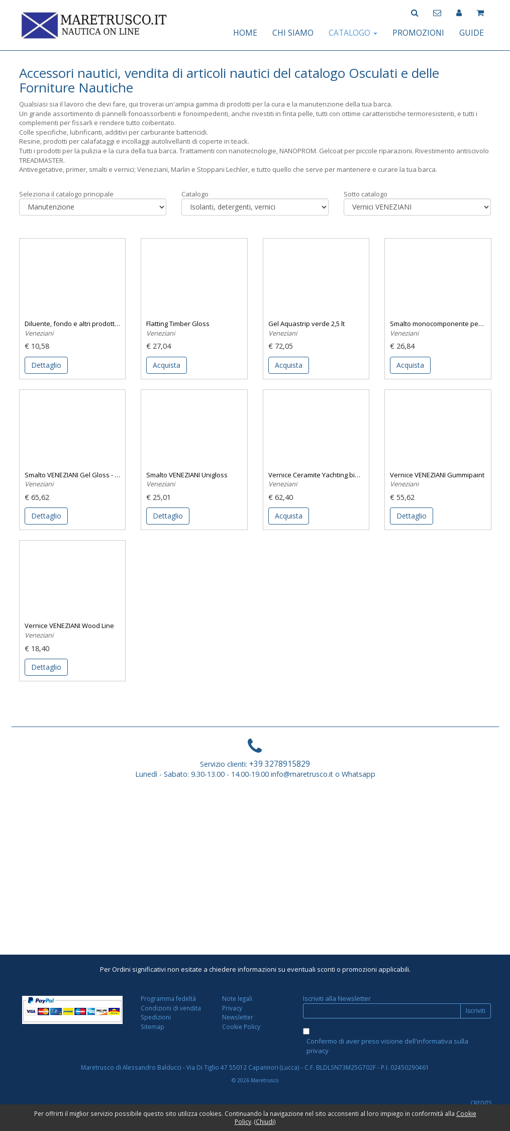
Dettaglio (46, 365)
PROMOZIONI (418, 32)
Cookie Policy (241, 1026)
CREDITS (480, 1102)
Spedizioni (156, 1017)
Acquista (166, 365)
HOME (245, 32)
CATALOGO (353, 32)
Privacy (232, 1008)
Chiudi (265, 1121)
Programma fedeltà (168, 998)
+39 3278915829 (279, 763)
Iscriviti (475, 1010)
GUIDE (471, 32)
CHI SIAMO (293, 32)
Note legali (237, 998)
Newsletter (237, 1017)
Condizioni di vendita (171, 1008)
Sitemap (152, 1026)
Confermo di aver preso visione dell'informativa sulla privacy (387, 1046)
